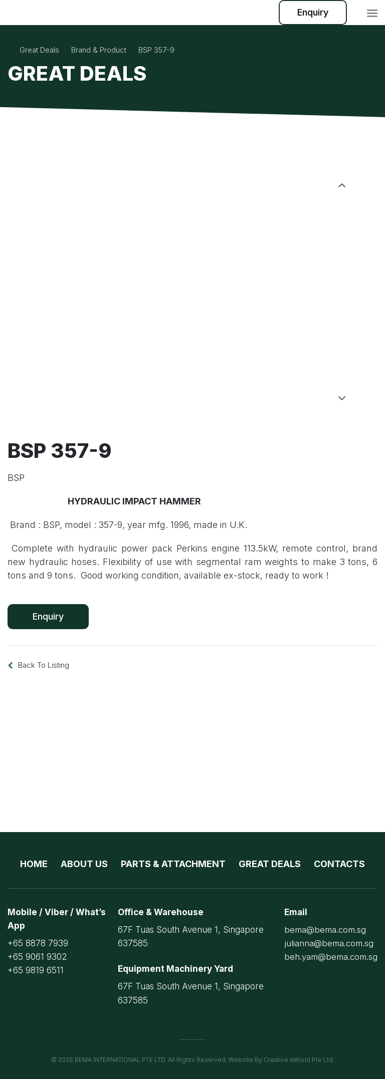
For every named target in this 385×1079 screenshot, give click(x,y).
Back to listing (43, 665)
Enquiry (312, 12)
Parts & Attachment (173, 864)
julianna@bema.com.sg (328, 943)
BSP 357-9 (156, 50)
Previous (342, 179)
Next (342, 398)
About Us (84, 864)
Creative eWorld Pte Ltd (298, 1059)
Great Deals (39, 50)
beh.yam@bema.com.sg (330, 957)
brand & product (98, 50)
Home (34, 864)
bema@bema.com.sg (325, 930)
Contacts (339, 864)
